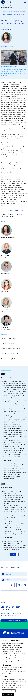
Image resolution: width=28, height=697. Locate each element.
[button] (18, 585)
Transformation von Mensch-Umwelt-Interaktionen (12, 10)
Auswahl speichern (8, 691)
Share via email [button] (12, 585)
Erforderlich (7, 665)
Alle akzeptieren (8, 694)
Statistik (5, 676)
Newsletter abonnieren (13, 620)
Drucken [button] (25, 585)
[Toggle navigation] (25, 1)
